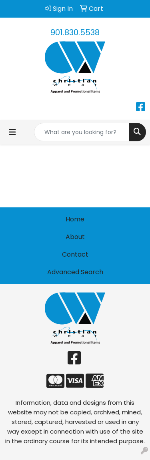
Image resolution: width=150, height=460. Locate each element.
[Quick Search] (81, 132)
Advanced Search (75, 272)
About (75, 236)
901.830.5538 (75, 32)
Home (75, 219)
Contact (75, 254)
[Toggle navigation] (12, 132)
